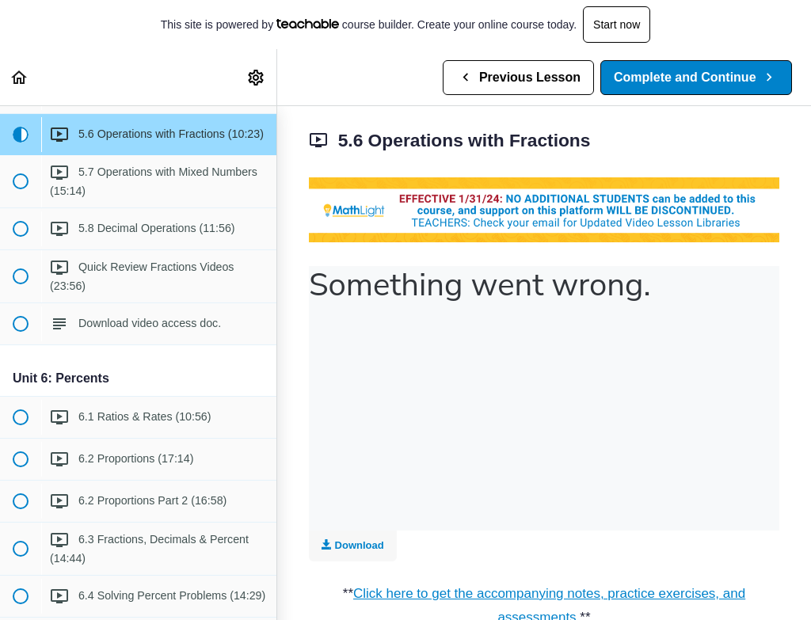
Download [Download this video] (353, 545)
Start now (616, 24)
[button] (20, 77)
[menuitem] (256, 77)
